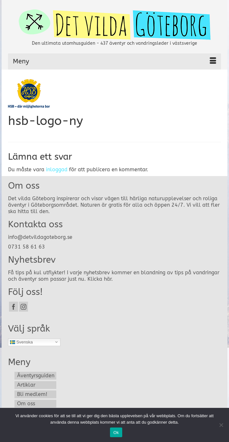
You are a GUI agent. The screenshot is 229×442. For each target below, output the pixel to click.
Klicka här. (100, 279)
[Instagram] (23, 307)
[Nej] (221, 425)
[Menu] (114, 61)
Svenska (21, 341)
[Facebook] (13, 307)
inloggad (57, 169)
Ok (116, 432)
